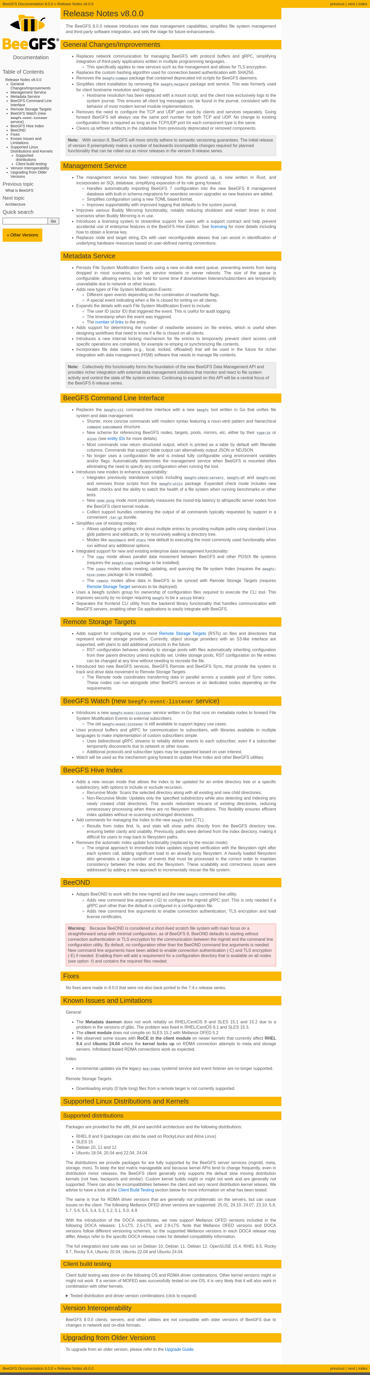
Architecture (15, 204)
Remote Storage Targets (31, 109)
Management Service (28, 92)
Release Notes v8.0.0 (75, 4)
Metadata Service (25, 96)
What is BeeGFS (19, 190)
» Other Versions (22, 235)
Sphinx (217, 1371)
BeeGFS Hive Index (27, 126)
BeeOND (18, 130)
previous (337, 4)
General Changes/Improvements (31, 86)
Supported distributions (26, 157)
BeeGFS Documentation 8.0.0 (28, 4)
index (362, 4)
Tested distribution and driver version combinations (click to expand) (133, 1290)
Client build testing (31, 164)
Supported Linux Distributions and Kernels (32, 149)
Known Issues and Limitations (26, 141)
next (351, 4)
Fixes (15, 134)
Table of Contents (23, 72)
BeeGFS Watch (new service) (29, 117)
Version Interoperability (30, 168)
